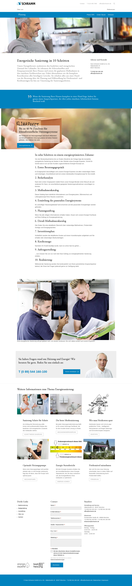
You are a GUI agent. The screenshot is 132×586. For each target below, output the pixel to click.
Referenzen (111, 9)
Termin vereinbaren (71, 371)
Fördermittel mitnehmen (100, 465)
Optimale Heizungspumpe (34, 465)
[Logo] (26, 3)
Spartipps (94, 434)
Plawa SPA (90, 15)
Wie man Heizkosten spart (101, 420)
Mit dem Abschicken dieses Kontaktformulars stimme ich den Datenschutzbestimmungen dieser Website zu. (66, 553)
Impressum (105, 580)
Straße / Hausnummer (58, 525)
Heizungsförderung (24, 145)
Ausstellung (21, 511)
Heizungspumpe (30, 479)
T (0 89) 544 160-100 (97, 71)
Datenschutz (97, 580)
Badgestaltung (22, 508)
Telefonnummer (56, 518)
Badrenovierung (23, 505)
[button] (114, 3)
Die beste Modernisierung (67, 420)
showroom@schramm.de (91, 521)
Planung (22, 15)
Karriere (20, 517)
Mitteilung (54, 538)
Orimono (111, 15)
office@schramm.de (105, 3)
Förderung (95, 479)
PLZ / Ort (54, 531)
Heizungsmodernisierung (66, 432)
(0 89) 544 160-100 (34, 371)
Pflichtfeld (54, 549)
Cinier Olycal (101, 15)
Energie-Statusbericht (65, 465)
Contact (82, 3)
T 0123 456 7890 (92, 3)
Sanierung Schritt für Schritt (35, 420)
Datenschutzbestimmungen (57, 559)
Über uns (20, 9)
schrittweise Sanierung (33, 434)
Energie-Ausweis (63, 481)
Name (53, 505)
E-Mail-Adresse (56, 512)
